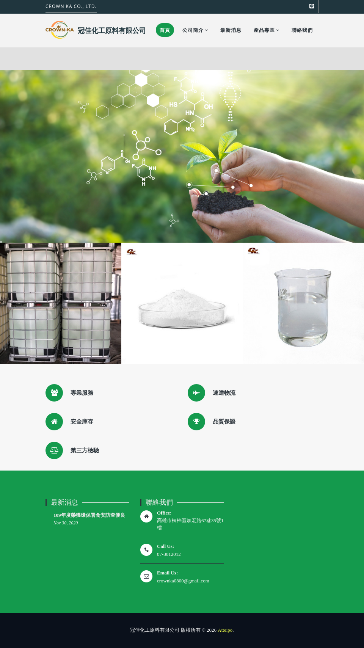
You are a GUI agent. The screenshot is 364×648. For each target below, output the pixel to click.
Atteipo (225, 630)
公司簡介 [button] (195, 30)
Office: (164, 513)
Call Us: (165, 546)
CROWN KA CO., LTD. (71, 6)
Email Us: (167, 573)
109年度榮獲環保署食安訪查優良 (89, 515)
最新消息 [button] (231, 30)
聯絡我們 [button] (302, 30)
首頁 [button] (165, 30)
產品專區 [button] (266, 30)
